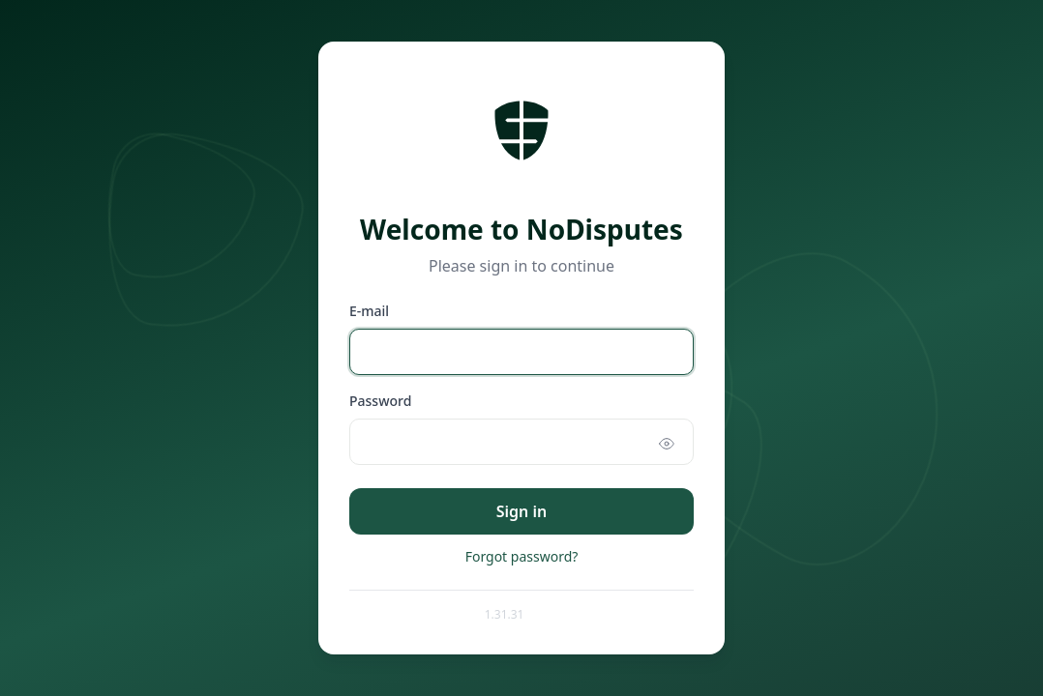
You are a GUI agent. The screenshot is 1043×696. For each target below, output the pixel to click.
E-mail (369, 311)
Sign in (521, 511)
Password (380, 401)
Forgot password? (522, 556)
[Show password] (666, 443)
